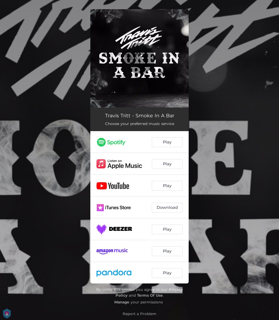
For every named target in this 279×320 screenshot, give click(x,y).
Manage (121, 302)
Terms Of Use (150, 295)
